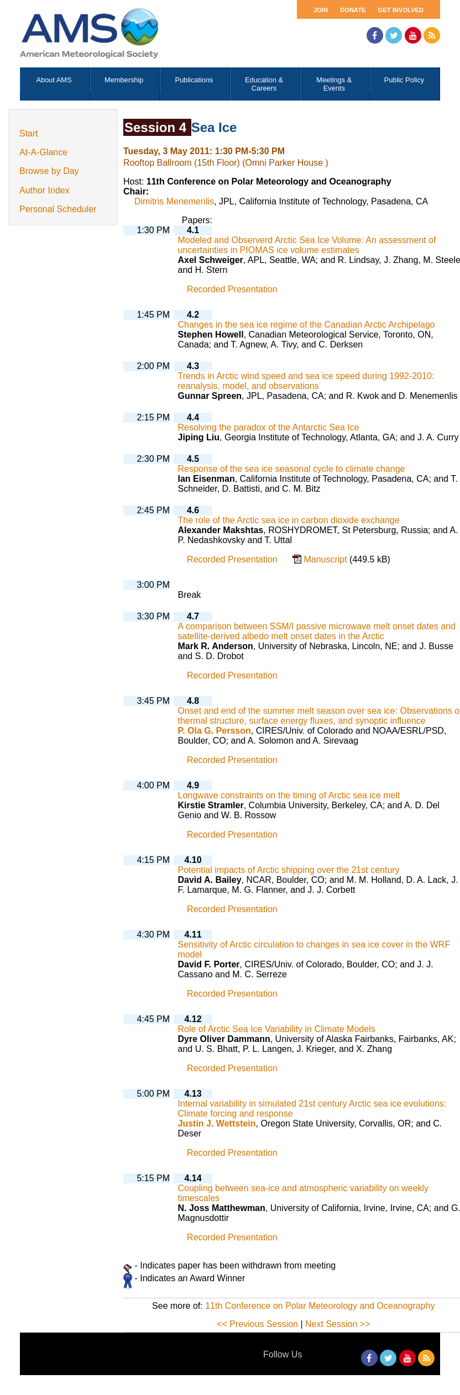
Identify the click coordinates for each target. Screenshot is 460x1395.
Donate (352, 10)
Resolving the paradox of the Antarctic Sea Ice (268, 427)
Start (28, 133)
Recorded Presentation (232, 289)
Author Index (44, 190)
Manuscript (326, 559)
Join (320, 10)
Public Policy (404, 80)
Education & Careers (264, 84)
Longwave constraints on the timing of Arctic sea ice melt (289, 795)
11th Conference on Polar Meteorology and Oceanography (320, 1305)
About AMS (54, 80)
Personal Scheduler (58, 209)
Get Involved (401, 10)
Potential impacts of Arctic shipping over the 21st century (289, 870)
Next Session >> (337, 1324)
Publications (194, 80)
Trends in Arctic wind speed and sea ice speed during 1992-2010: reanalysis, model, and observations (306, 381)
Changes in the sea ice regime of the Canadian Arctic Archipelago (306, 324)
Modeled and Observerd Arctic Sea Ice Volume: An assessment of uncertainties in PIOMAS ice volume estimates (307, 245)
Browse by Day (49, 171)
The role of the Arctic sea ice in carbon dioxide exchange (289, 520)
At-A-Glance (43, 152)
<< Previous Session (257, 1324)
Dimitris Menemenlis (174, 201)
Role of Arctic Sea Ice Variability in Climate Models (276, 1029)
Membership (123, 80)
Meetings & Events (334, 84)
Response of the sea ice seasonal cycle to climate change (291, 468)
